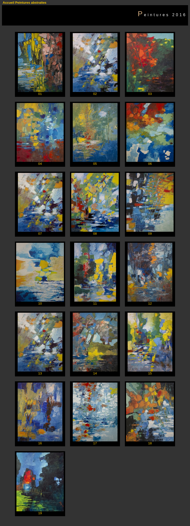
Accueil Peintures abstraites (25, 2)
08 (95, 233)
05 (95, 164)
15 (150, 373)
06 (150, 164)
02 (95, 94)
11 (95, 303)
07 (40, 233)
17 (95, 443)
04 (40, 164)
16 (40, 443)
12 (150, 303)
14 (95, 373)
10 (40, 303)
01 (40, 94)
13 (40, 373)
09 (150, 233)
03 (150, 94)
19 (40, 513)
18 (150, 443)
